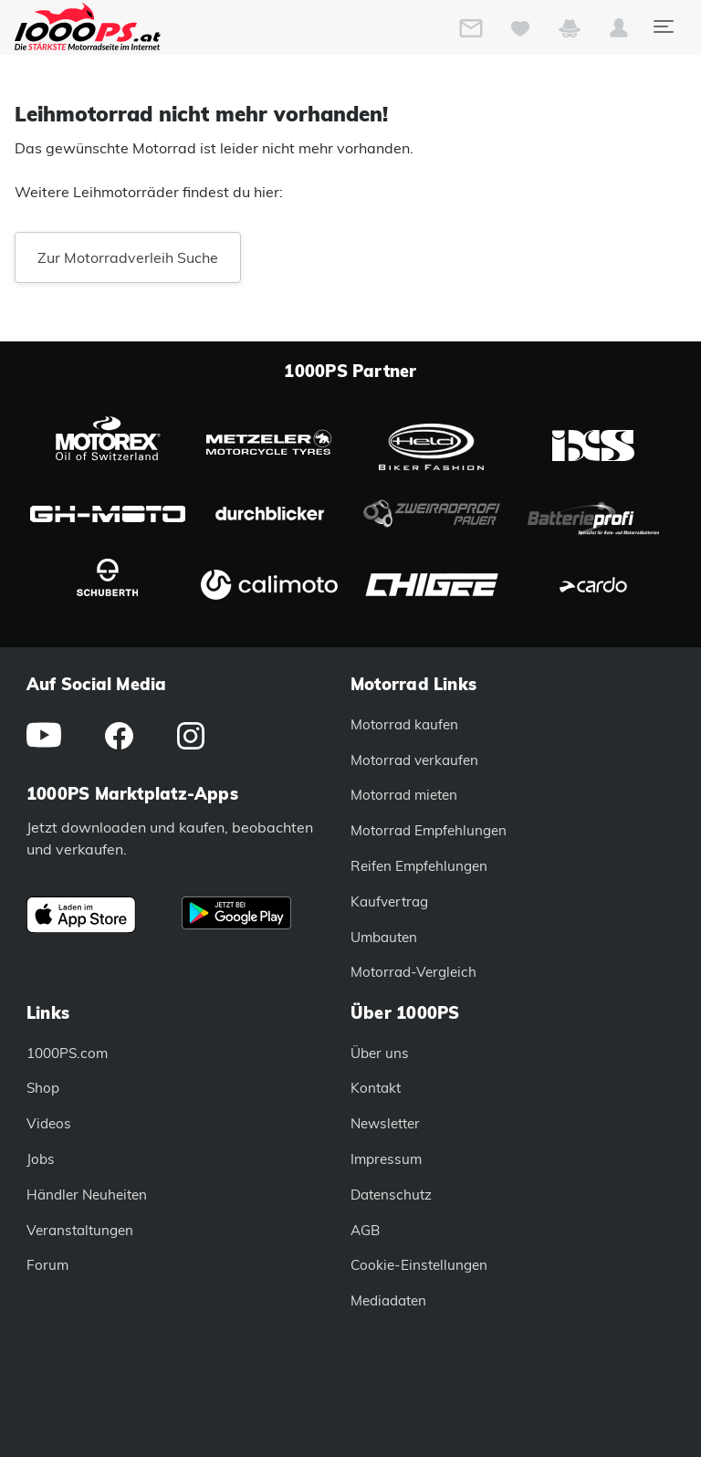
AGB (365, 1230)
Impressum (386, 1159)
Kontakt (375, 1087)
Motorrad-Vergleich (413, 971)
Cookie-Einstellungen (418, 1265)
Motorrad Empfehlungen (428, 830)
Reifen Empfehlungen (418, 866)
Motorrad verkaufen (414, 760)
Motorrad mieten (403, 794)
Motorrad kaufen (404, 724)
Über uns (379, 1053)
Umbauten (383, 937)
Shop (42, 1087)
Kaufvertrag (389, 901)
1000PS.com (67, 1053)
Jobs (40, 1159)
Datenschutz (391, 1194)
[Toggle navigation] (663, 26)
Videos (48, 1123)
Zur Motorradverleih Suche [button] (127, 257)
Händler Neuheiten (86, 1194)
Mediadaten (388, 1300)
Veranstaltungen (79, 1230)
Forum (47, 1265)
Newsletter (385, 1123)
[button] (619, 32)
